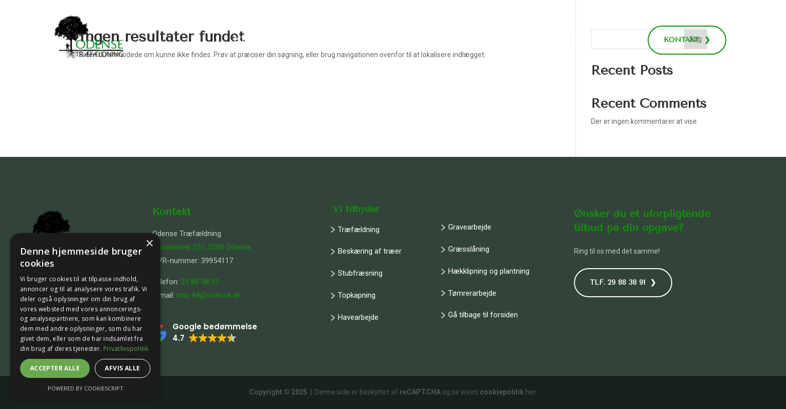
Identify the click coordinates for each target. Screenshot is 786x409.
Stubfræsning (360, 273)
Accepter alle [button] (55, 368)
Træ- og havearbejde (321, 40)
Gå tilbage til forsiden (483, 314)
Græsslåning (468, 249)
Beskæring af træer (370, 251)
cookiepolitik (502, 392)
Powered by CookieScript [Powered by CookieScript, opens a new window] (85, 388)
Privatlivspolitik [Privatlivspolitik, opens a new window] (125, 348)
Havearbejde (358, 317)
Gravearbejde (469, 227)
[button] (202, 333)
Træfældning (358, 229)
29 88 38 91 (200, 281)
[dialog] (85, 316)
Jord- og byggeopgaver (437, 40)
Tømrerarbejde (472, 293)
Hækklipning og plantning (488, 271)
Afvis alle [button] (122, 368)
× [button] (149, 244)
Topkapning (356, 295)
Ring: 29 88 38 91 (602, 40)
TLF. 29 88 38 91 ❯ (623, 282)
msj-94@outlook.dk (208, 295)
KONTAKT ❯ (687, 40)
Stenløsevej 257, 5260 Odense (201, 247)
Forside (250, 40)
